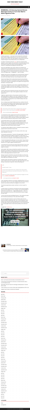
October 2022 (3, 368)
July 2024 (2, 331)
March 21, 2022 (16, 178)
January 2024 (3, 341)
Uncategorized (3, 404)
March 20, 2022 (15, 112)
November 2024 (4, 324)
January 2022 (3, 383)
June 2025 (2, 311)
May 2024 (2, 334)
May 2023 (2, 355)
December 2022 (4, 364)
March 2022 (3, 380)
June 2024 (2, 332)
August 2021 (3, 392)
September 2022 (4, 369)
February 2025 (3, 318)
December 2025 (4, 301)
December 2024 (4, 322)
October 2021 (3, 389)
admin (9, 15)
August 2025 (3, 308)
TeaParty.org (9, 206)
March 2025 (3, 317)
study (15, 61)
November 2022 (4, 366)
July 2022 (2, 373)
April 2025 (2, 315)
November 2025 (4, 303)
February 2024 (3, 339)
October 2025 (3, 304)
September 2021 (4, 390)
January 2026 (3, 299)
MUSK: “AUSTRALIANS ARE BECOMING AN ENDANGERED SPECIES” (12, 279)
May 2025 (2, 313)
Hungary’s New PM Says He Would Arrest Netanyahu (10, 289)
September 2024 (4, 327)
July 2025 (2, 310)
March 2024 (3, 338)
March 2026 (3, 296)
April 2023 (2, 357)
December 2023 (4, 343)
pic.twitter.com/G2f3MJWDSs (10, 175)
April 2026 (2, 294)
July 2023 (2, 352)
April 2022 (2, 378)
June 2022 (2, 375)
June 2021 (2, 396)
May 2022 (2, 376)
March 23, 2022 (4, 15)
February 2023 (3, 361)
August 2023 (3, 350)
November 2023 (4, 345)
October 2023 (3, 347)
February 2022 (3, 382)
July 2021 (2, 394)
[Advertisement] (15, 235)
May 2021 (2, 397)
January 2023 (3, 362)
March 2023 (3, 359)
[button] (28, 7)
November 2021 (4, 387)
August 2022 (3, 371)
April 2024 (2, 336)
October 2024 (3, 325)
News (2, 402)
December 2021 (4, 385)
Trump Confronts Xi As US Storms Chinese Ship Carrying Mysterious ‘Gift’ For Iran (15, 287)
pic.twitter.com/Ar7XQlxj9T (20, 110)
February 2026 (3, 297)
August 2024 (3, 329)
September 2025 (4, 306)
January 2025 (3, 320)
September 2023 (4, 348)
